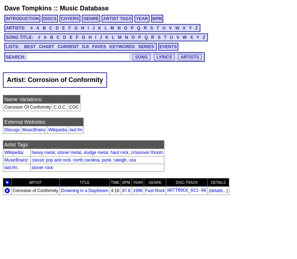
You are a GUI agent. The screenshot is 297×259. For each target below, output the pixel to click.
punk (106, 160)
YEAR (142, 18)
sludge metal (96, 152)
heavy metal (43, 152)
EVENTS (168, 46)
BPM (157, 18)
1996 (138, 190)
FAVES (99, 46)
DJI (85, 46)
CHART (46, 46)
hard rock (120, 152)
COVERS (70, 18)
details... (218, 190)
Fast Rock (155, 190)
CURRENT (68, 46)
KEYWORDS (122, 46)
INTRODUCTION (22, 18)
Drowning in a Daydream (84, 190)
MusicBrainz (34, 129)
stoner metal (69, 152)
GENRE (91, 18)
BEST (30, 46)
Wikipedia (57, 129)
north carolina (86, 160)
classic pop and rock (51, 160)
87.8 (126, 190)
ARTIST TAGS (117, 18)
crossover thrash (147, 152)
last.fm (76, 129)
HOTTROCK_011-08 (186, 190)
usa (132, 160)
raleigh (120, 160)
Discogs (12, 129)
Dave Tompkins (28, 8)
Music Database (84, 8)
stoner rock (42, 167)
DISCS (50, 18)
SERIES (146, 46)
